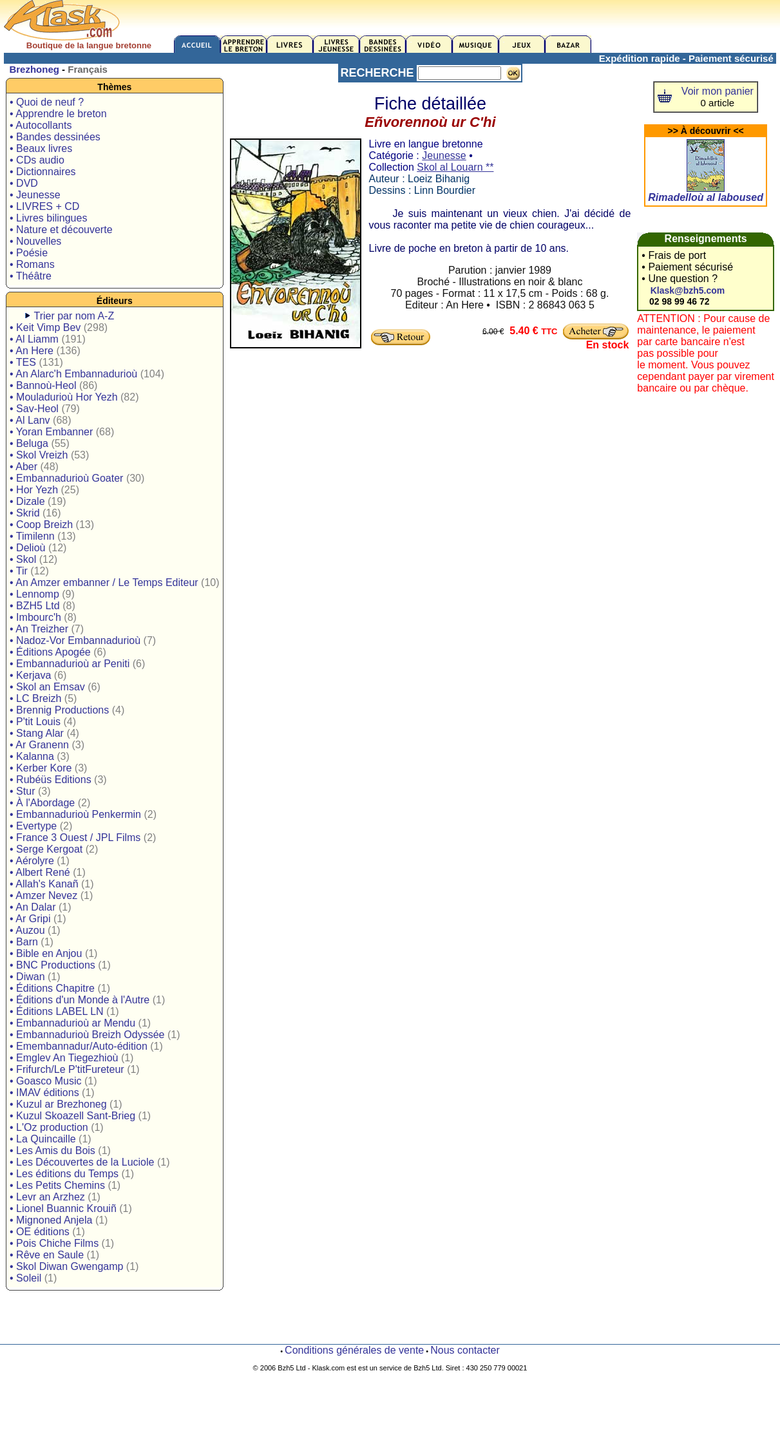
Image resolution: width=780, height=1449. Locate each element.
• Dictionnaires (43, 171)
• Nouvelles (35, 241)
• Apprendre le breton (58, 113)
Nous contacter (465, 1350)
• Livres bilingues (48, 218)
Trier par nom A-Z (73, 315)
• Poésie (29, 252)
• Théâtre (31, 275)
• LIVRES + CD (44, 206)
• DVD (24, 183)
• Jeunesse (35, 194)
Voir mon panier (717, 91)
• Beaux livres (41, 148)
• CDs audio (37, 160)
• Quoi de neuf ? (47, 102)
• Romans (32, 264)
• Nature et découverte (61, 229)
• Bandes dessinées (55, 136)
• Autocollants (40, 125)
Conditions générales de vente (354, 1350)
